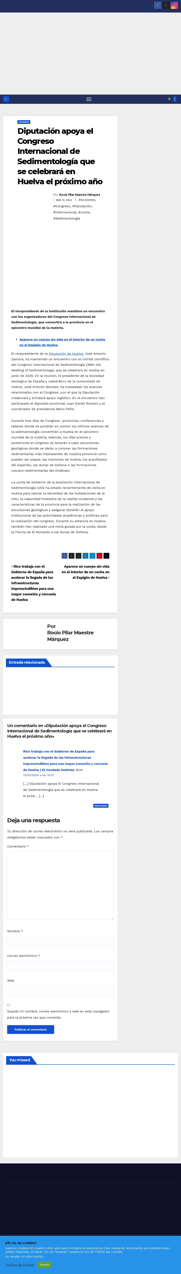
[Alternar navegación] (89, 99)
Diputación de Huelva (66, 354)
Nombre (15, 931)
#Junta (84, 212)
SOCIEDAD (24, 122)
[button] (169, 99)
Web (10, 980)
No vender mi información (24, 1256)
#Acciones (87, 200)
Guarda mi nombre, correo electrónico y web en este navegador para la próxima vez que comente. (58, 1015)
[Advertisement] (90, 64)
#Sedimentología (66, 219)
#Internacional (64, 212)
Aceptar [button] (45, 1264)
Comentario (18, 847)
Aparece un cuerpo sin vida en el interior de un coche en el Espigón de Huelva (85, 572)
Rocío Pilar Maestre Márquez (79, 195)
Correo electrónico (23, 956)
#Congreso (61, 206)
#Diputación (81, 206)
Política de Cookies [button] (20, 1265)
